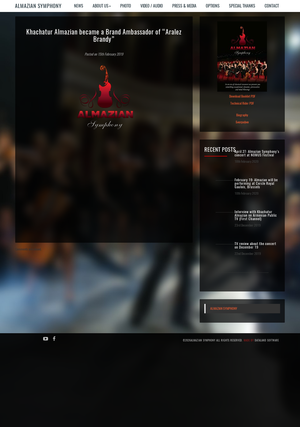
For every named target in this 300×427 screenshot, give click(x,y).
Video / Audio (151, 6)
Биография (242, 122)
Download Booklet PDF (242, 96)
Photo (125, 6)
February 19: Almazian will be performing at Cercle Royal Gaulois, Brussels (256, 183)
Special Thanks (242, 6)
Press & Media (184, 6)
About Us (102, 6)
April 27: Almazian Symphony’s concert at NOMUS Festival (257, 153)
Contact (272, 6)
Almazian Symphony (38, 5)
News (78, 6)
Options (213, 6)
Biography (242, 115)
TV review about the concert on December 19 (255, 245)
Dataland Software (267, 340)
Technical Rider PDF (242, 103)
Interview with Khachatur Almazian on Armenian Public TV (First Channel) (256, 215)
